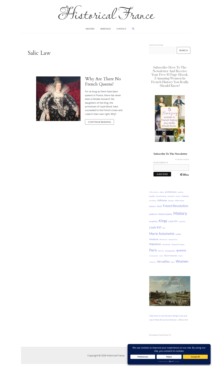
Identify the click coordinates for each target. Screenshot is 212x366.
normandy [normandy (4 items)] (166, 246)
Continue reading (99, 124)
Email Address (160, 164)
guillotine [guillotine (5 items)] (153, 216)
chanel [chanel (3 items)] (177, 198)
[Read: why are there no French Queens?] (58, 100)
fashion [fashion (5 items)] (152, 208)
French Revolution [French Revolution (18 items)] (175, 208)
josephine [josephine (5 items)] (153, 223)
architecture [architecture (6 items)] (171, 194)
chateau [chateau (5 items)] (185, 198)
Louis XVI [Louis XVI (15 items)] (155, 229)
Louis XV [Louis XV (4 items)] (182, 223)
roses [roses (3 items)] (161, 258)
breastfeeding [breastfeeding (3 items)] (161, 198)
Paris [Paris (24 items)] (153, 252)
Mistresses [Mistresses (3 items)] (163, 241)
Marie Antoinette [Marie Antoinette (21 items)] (161, 236)
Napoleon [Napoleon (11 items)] (155, 246)
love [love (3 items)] (163, 230)
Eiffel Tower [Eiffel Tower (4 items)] (179, 203)
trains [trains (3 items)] (180, 258)
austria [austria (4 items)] (180, 194)
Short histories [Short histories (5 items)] (170, 257)
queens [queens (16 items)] (181, 252)
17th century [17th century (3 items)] (153, 194)
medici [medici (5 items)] (178, 236)
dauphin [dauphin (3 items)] (171, 202)
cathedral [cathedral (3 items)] (170, 198)
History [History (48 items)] (180, 215)
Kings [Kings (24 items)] (163, 223)
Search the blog (156, 47)
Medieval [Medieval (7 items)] (153, 241)
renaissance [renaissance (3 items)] (153, 258)
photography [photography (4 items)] (170, 253)
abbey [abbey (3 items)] (162, 194)
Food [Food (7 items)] (159, 208)
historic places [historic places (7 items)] (165, 216)
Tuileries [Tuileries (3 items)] (152, 264)
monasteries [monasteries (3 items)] (172, 241)
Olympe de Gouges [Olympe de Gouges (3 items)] (178, 246)
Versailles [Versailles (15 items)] (163, 263)
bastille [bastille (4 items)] (152, 198)
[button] (128, 30)
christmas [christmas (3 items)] (152, 202)
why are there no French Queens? (103, 83)
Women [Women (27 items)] (182, 263)
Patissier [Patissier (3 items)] (161, 253)
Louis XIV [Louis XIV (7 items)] (173, 223)
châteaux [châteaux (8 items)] (162, 202)
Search (183, 52)
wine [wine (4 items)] (173, 264)
